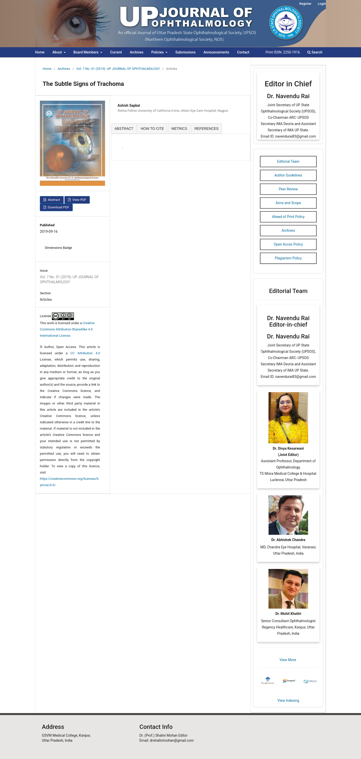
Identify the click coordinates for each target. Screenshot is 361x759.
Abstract (53, 200)
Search (314, 52)
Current (116, 52)
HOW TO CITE (152, 129)
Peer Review (288, 189)
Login (322, 4)
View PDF (78, 200)
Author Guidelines (288, 175)
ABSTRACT (124, 129)
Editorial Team (288, 161)
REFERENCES (207, 129)
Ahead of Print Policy (288, 217)
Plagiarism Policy (288, 258)
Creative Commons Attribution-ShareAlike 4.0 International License (67, 329)
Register (305, 4)
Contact (243, 52)
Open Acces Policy (288, 244)
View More (288, 660)
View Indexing (288, 700)
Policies (157, 52)
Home (40, 52)
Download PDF (58, 207)
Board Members (86, 52)
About (57, 52)
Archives (136, 52)
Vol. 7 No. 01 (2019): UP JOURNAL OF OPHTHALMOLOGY (118, 69)
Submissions (185, 52)
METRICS (179, 129)
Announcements (216, 52)
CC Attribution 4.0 (85, 353)
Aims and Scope (288, 203)
